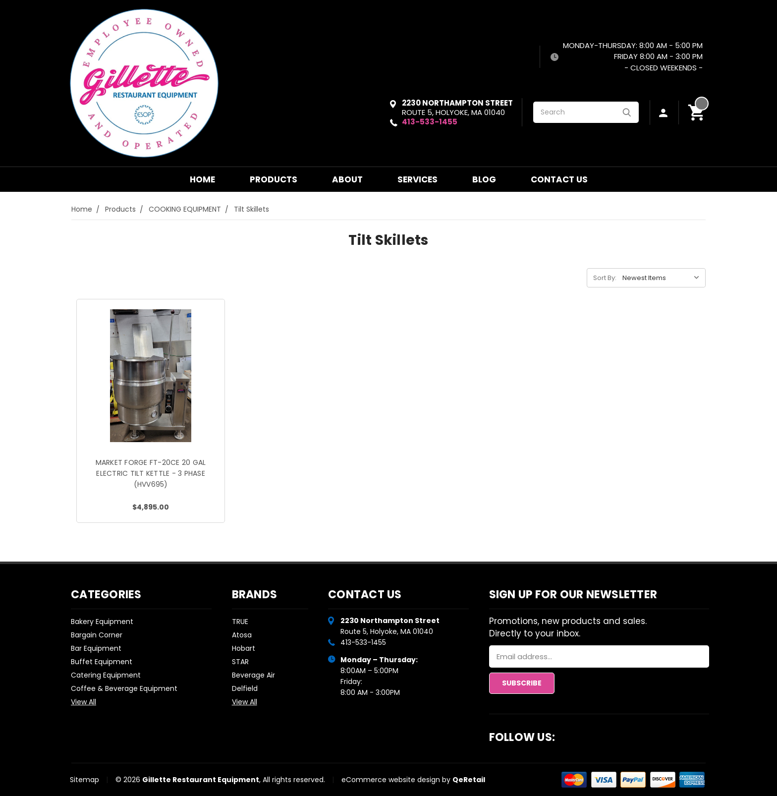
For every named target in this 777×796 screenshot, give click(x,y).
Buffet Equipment (101, 662)
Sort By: (604, 278)
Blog (484, 179)
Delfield (245, 688)
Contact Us (559, 179)
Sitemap (84, 780)
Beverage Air (253, 675)
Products (273, 179)
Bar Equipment (96, 648)
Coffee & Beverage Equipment (124, 688)
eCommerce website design (390, 780)
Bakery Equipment (102, 621)
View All (83, 702)
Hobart (243, 648)
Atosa (242, 635)
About (347, 179)
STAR (240, 662)
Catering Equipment (106, 675)
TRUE (240, 621)
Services (417, 179)
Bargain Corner (96, 635)
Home (202, 179)
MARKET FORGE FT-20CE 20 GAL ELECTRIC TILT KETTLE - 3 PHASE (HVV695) (151, 473)
